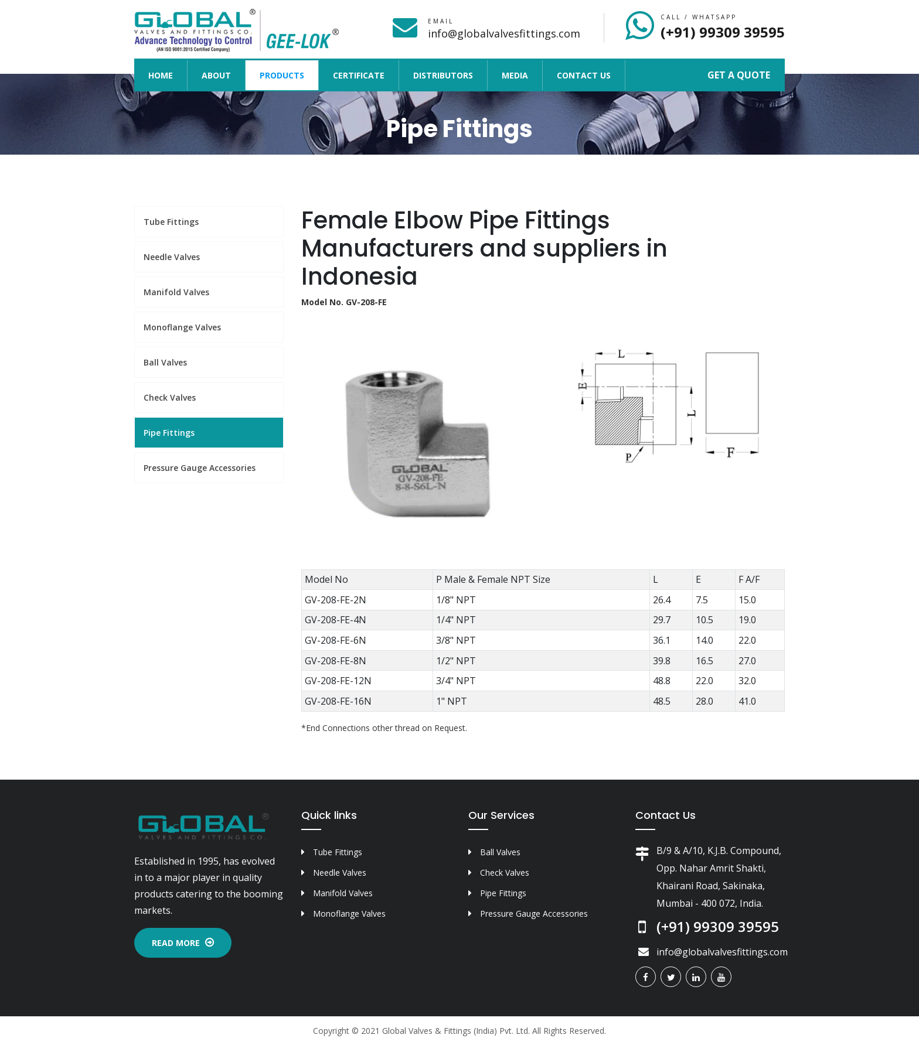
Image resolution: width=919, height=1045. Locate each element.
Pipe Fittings (169, 432)
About (216, 75)
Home (167, 75)
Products (282, 75)
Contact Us (584, 75)
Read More (183, 942)
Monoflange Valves (182, 327)
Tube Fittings (171, 221)
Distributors (443, 75)
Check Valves (170, 397)
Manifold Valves (176, 292)
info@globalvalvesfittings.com (504, 33)
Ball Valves (165, 362)
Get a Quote (738, 75)
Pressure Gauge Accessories (200, 467)
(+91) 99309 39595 (723, 32)
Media (515, 75)
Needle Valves (172, 256)
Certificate (358, 75)
